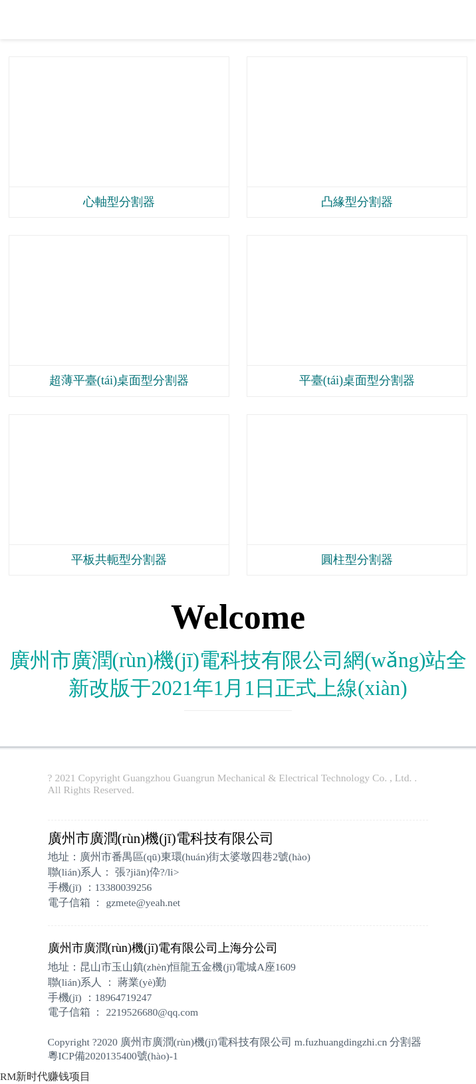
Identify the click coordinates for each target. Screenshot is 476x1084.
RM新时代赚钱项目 (45, 1076)
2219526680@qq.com (152, 1012)
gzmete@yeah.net (143, 902)
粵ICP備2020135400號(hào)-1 (113, 1055)
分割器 (405, 1041)
